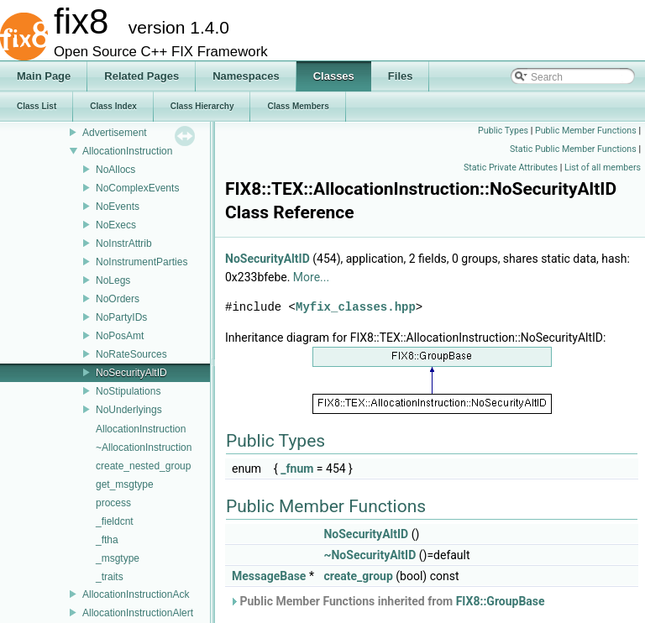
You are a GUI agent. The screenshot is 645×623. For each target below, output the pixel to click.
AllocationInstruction (127, 151)
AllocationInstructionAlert (137, 613)
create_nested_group (143, 466)
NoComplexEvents (137, 188)
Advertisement (114, 133)
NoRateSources (131, 354)
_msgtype (117, 558)
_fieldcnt (115, 521)
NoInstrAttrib (124, 243)
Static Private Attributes (511, 167)
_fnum (297, 468)
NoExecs (116, 225)
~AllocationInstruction (143, 447)
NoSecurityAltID (131, 373)
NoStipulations (128, 391)
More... (311, 277)
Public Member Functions (586, 130)
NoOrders (117, 299)
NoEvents (117, 206)
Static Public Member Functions (573, 149)
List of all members (602, 167)
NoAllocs (115, 169)
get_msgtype (125, 484)
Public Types (503, 130)
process (113, 503)
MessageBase (269, 576)
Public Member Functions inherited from (387, 601)
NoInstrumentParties (141, 262)
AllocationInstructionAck (135, 594)
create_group (357, 576)
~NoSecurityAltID (369, 555)
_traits (109, 577)
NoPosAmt (120, 336)
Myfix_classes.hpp (356, 307)
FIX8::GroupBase (500, 601)
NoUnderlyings (129, 410)
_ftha (107, 540)
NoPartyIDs (121, 317)
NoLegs (113, 280)
